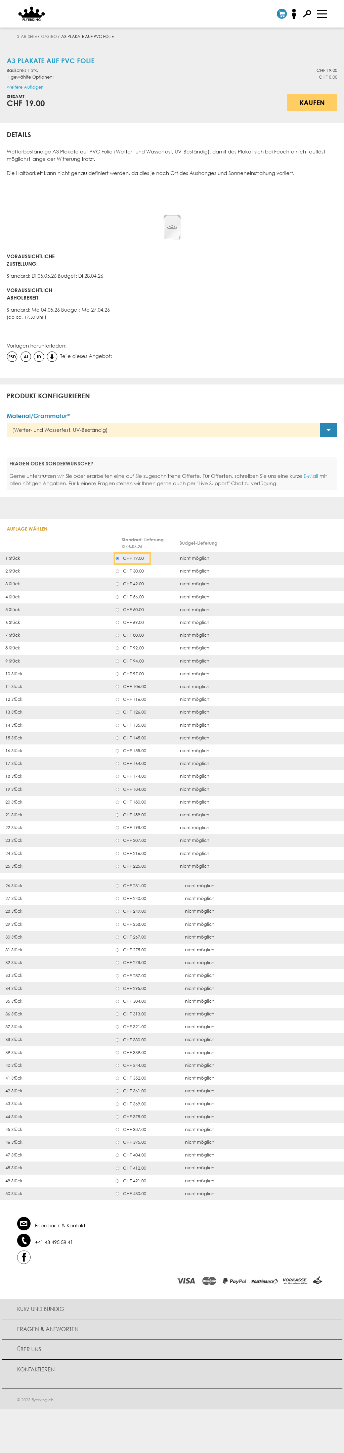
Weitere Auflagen (25, 87)
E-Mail (311, 476)
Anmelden (296, 14)
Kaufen (312, 102)
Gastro (49, 36)
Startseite (27, 36)
